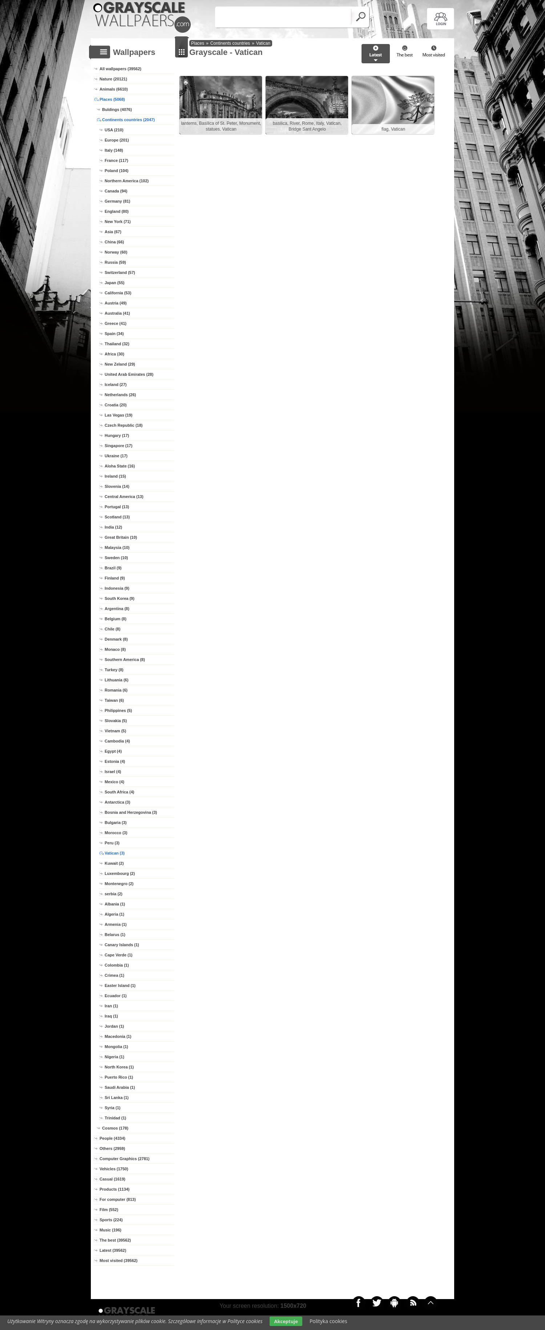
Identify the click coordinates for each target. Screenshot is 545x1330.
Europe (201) (117, 140)
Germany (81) (117, 201)
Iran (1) (111, 1006)
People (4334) (112, 1138)
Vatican (263, 43)
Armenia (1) (116, 924)
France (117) (116, 160)
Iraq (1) (111, 1016)
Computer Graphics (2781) (125, 1158)
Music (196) (110, 1230)
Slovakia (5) (116, 720)
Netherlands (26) (120, 395)
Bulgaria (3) (116, 822)
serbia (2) (113, 894)
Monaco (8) (115, 649)
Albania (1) (115, 904)
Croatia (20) (116, 405)
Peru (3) (112, 843)
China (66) (114, 242)
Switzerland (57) (120, 272)
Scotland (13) (117, 517)
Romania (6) (116, 690)
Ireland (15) (115, 476)
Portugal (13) (117, 507)
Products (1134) (115, 1189)
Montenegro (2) (119, 883)
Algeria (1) (114, 914)
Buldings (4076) (117, 109)
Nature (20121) (113, 79)
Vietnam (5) (115, 731)
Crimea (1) (114, 975)
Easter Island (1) (120, 985)
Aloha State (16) (120, 466)
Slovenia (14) (117, 486)
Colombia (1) (117, 965)
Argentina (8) (117, 608)
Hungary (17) (117, 435)
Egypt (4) (113, 751)
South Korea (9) (119, 598)
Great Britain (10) (121, 537)
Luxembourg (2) (120, 873)
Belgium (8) (115, 619)
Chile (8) (112, 629)
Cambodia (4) (117, 741)
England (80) (117, 211)
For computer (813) (118, 1199)
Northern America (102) (127, 181)
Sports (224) (111, 1220)
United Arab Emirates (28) (129, 374)
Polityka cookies (328, 1321)
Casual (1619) (112, 1179)
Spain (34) (114, 333)
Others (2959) (112, 1148)
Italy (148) (114, 150)
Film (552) (109, 1209)
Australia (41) (117, 313)
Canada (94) (116, 191)
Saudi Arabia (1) (120, 1087)
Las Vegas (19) (118, 415)
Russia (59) (115, 262)
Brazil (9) (113, 568)
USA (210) (114, 130)
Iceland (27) (116, 384)
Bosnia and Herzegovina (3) (131, 812)
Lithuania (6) (116, 680)
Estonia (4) (115, 761)
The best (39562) (115, 1240)
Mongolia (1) (116, 1046)
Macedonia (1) (118, 1036)
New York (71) (118, 221)
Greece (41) (115, 323)
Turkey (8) (114, 670)
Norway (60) (116, 252)
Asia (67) (113, 232)
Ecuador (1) (116, 995)
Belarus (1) (115, 934)
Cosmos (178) (115, 1128)
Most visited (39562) (119, 1260)
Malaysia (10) (117, 547)
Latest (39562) (113, 1250)
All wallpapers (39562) (120, 69)
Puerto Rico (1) (119, 1077)
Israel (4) (113, 771)
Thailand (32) (117, 344)
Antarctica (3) (117, 802)
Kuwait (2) (114, 863)
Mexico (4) (114, 782)
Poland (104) (116, 170)
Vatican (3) (115, 853)
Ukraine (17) (116, 456)
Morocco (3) (116, 833)
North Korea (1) (119, 1067)
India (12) (113, 527)
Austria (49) (116, 303)
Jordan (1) (114, 1026)
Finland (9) (115, 578)
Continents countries (230, 43)
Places (197, 43)
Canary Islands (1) (122, 945)
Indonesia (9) (117, 588)
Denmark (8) (116, 639)
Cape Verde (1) (118, 955)
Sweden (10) (116, 558)
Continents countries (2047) (128, 120)
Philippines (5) (118, 710)
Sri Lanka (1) (117, 1097)
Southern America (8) (125, 659)
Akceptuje (286, 1321)
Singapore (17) (118, 445)
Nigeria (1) (114, 1057)
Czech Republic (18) (124, 425)
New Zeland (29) (120, 364)
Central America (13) (124, 496)
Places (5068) (112, 99)
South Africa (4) (119, 792)
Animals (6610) (114, 89)
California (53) (118, 293)
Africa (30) (114, 354)
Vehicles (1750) (114, 1169)
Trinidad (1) (115, 1118)
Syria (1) (112, 1108)
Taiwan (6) (114, 700)
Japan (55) (114, 282)
